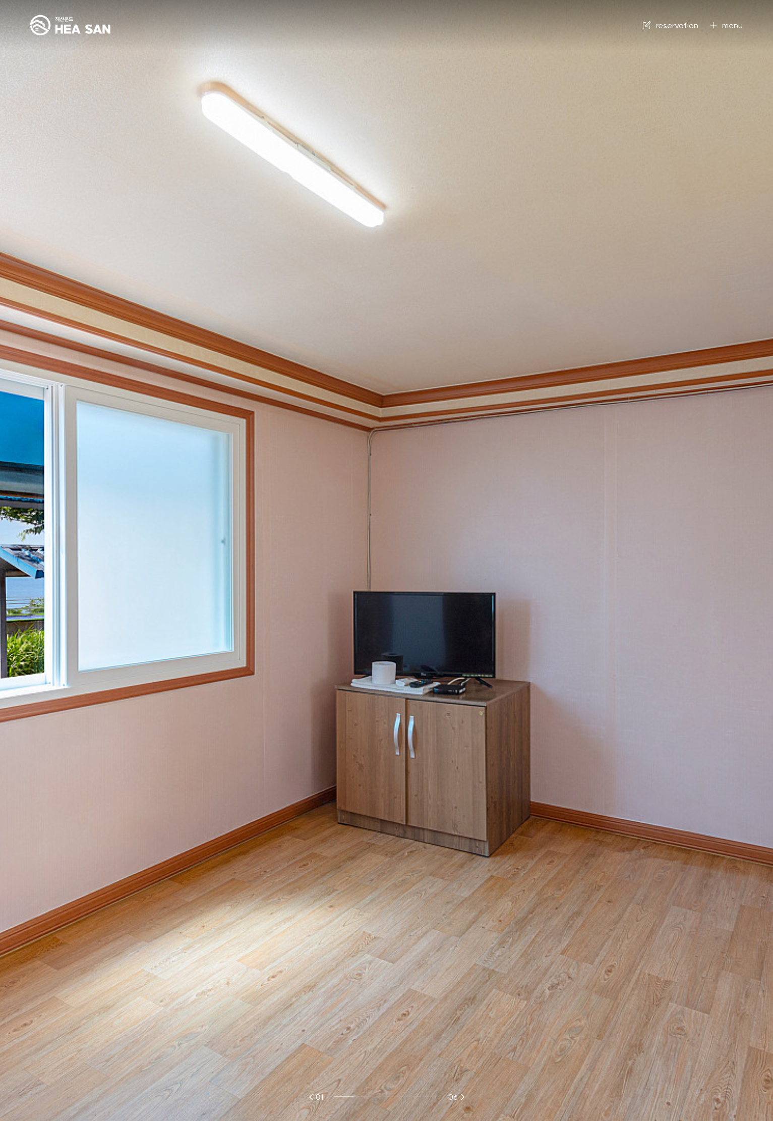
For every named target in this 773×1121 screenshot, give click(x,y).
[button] (311, 1097)
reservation (670, 25)
